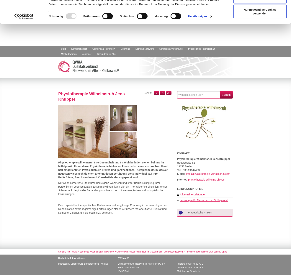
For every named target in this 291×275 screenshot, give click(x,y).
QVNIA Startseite (80, 251)
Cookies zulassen (260, 9)
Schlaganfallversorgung (171, 49)
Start (63, 49)
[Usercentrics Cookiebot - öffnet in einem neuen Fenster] (24, 39)
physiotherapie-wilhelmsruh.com (206, 179)
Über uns (125, 49)
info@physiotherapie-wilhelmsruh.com (208, 173)
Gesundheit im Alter (106, 54)
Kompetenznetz (79, 49)
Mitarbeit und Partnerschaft (201, 49)
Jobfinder (86, 54)
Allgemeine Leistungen (191, 194)
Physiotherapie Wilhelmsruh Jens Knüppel (207, 251)
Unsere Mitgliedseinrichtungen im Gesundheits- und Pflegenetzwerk (150, 251)
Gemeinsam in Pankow (103, 49)
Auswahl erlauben (260, 20)
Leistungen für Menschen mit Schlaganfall (202, 200)
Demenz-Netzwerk (144, 49)
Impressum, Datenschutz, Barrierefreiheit (78, 264)
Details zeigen (197, 39)
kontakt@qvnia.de (191, 271)
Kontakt (104, 264)
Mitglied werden (69, 54)
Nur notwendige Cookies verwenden (260, 34)
